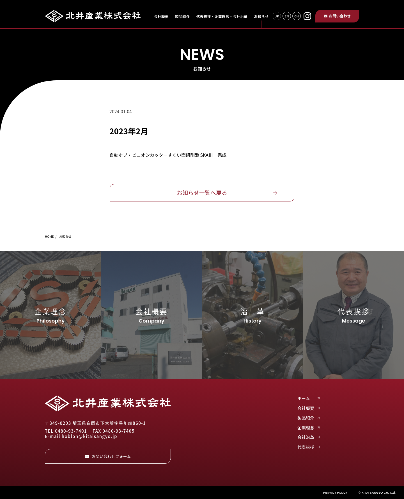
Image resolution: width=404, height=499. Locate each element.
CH (296, 16)
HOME (49, 236)
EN (286, 16)
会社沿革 (305, 437)
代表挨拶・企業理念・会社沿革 (221, 16)
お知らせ (261, 16)
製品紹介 (182, 16)
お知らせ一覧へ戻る (202, 193)
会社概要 (161, 16)
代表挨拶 (305, 447)
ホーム (303, 398)
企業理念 (305, 427)
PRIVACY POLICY (335, 493)
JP (277, 16)
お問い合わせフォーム (108, 456)
